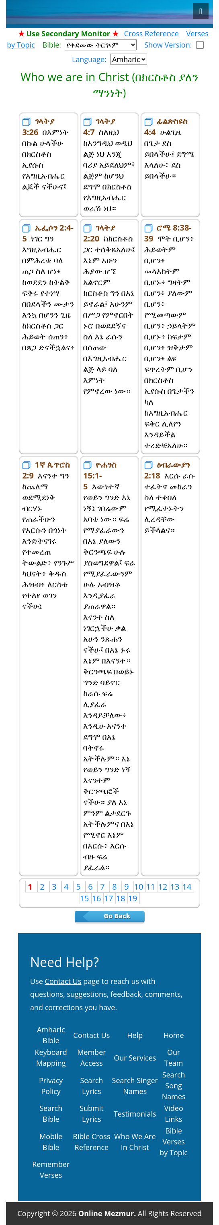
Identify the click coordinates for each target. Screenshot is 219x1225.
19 (133, 898)
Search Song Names (174, 1085)
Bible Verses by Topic (174, 1141)
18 (121, 898)
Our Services (135, 1058)
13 (176, 886)
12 (164, 886)
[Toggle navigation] (201, 11)
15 (85, 898)
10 (139, 886)
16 (97, 898)
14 (188, 886)
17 (109, 898)
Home (174, 1035)
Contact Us (91, 1035)
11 (152, 886)
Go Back (123, 915)
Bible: (54, 45)
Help (135, 1035)
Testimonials (135, 1114)
